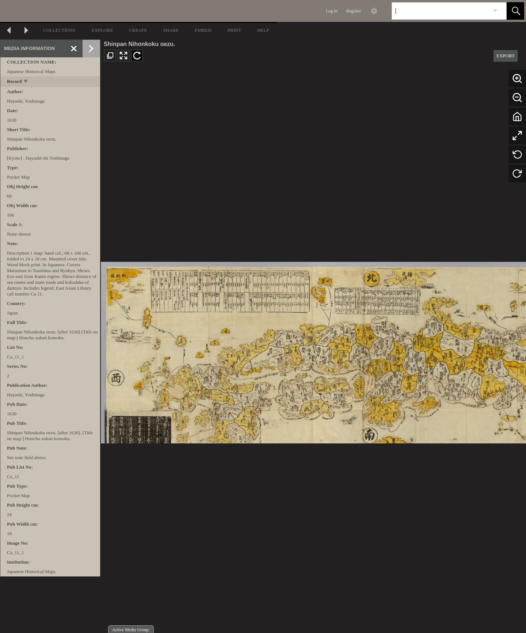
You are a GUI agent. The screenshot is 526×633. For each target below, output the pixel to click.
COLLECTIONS (59, 30)
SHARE (171, 30)
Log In (332, 11)
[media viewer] (313, 350)
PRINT (234, 30)
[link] (495, 11)
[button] (515, 11)
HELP (263, 30)
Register (353, 11)
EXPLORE (102, 30)
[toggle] (26, 82)
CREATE (138, 30)
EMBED (203, 30)
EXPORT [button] (505, 55)
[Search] (440, 11)
